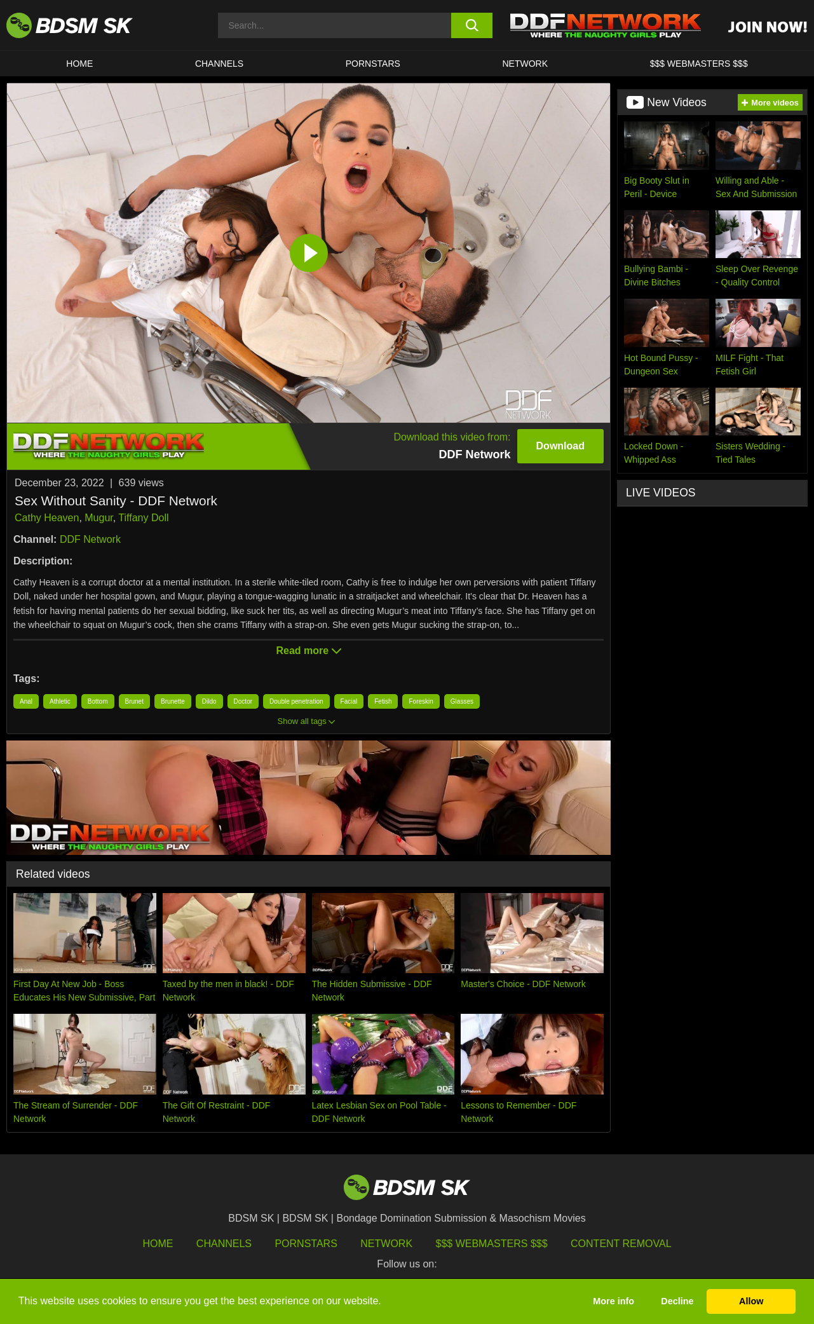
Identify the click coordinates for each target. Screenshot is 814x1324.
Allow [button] (751, 1301)
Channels (224, 1243)
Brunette (173, 701)
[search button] (471, 25)
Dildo (209, 701)
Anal (26, 701)
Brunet (134, 701)
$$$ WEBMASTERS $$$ (699, 63)
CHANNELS (219, 63)
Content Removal (621, 1243)
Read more (308, 650)
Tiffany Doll (143, 517)
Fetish (382, 701)
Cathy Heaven (47, 517)
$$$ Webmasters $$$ (492, 1243)
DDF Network (90, 539)
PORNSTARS (373, 63)
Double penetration (296, 701)
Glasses (462, 701)
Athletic (60, 701)
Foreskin (421, 701)
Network (525, 63)
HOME (79, 63)
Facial (349, 701)
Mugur (98, 517)
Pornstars (306, 1243)
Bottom (98, 701)
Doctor (243, 701)
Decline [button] (677, 1301)
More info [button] (613, 1301)
